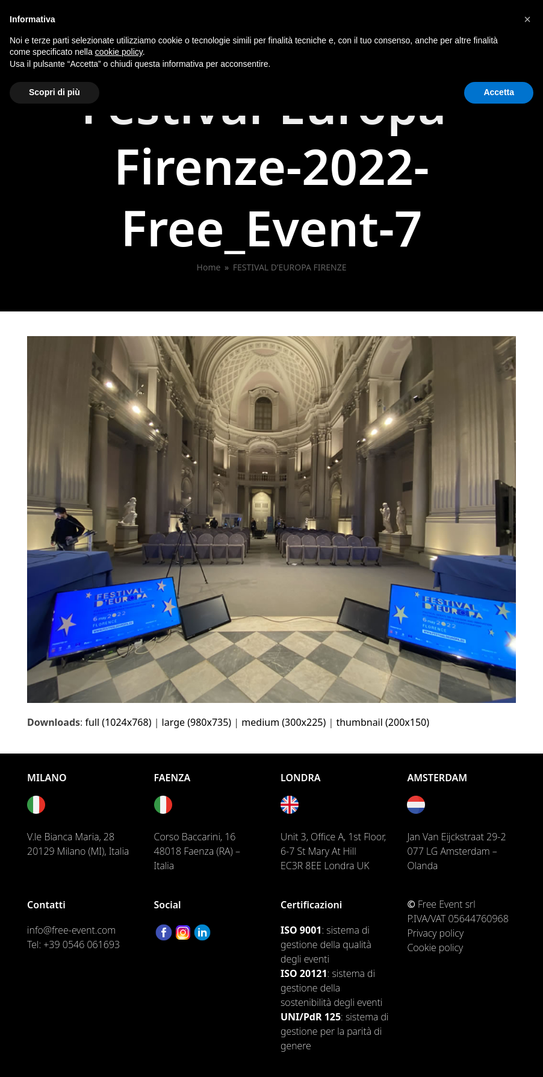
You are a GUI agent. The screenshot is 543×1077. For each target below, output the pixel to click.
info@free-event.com (71, 930)
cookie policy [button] (119, 52)
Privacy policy (435, 933)
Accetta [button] (498, 92)
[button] (527, 19)
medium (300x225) (283, 722)
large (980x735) (197, 722)
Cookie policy (435, 947)
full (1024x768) (118, 722)
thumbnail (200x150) (382, 722)
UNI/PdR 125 (311, 1016)
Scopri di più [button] (54, 92)
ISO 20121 (304, 973)
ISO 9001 (301, 930)
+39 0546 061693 (81, 944)
